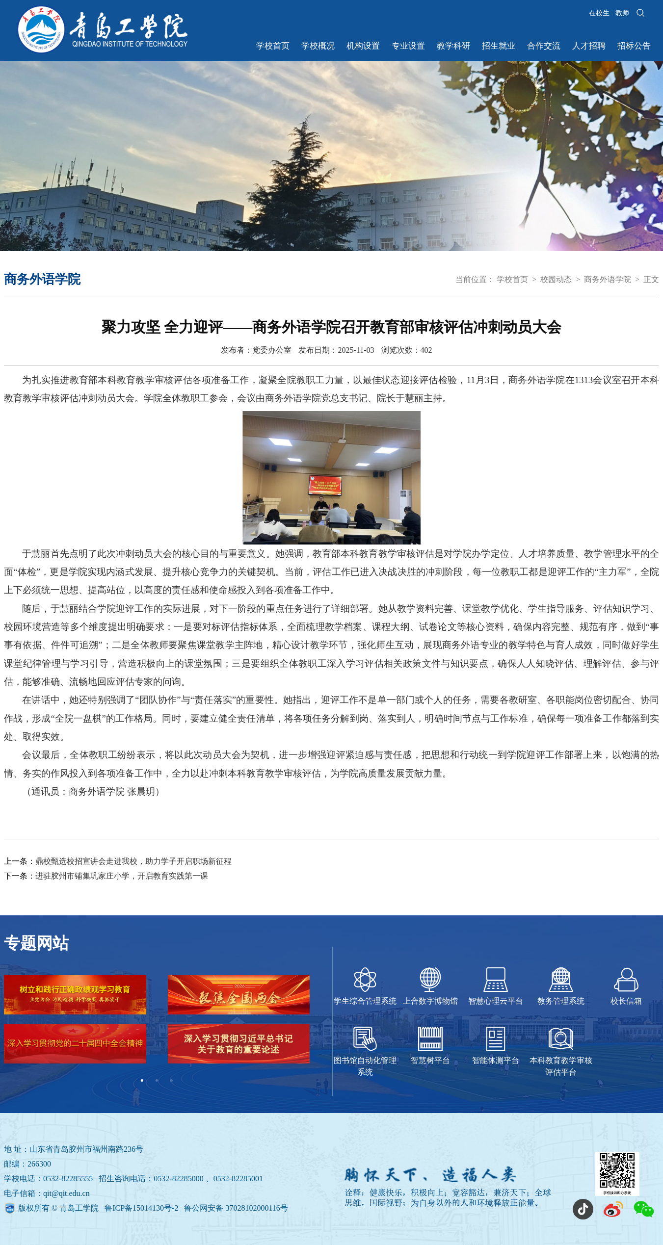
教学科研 (453, 46)
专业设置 (408, 46)
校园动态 (556, 279)
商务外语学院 (607, 279)
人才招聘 (589, 46)
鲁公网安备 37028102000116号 (236, 1208)
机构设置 (363, 46)
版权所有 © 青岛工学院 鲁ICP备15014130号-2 (99, 1208)
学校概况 (318, 46)
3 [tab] (171, 1081)
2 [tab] (156, 1081)
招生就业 (498, 46)
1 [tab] (142, 1081)
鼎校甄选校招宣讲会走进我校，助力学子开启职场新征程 (133, 861)
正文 (651, 279)
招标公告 (634, 46)
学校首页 (273, 46)
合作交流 (543, 46)
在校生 (599, 13)
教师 (622, 13)
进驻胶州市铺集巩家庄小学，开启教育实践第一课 (121, 876)
